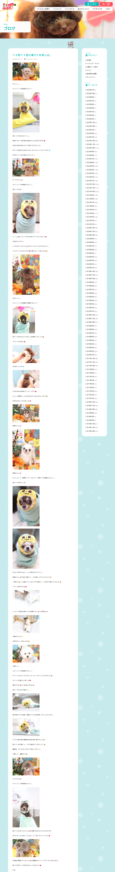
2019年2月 (90, 308)
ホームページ (90, 77)
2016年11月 (90, 406)
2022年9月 (90, 152)
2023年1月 (90, 137)
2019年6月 (90, 293)
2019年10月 (90, 279)
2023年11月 (90, 122)
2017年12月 (90, 358)
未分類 (88, 60)
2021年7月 (90, 202)
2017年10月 (90, 366)
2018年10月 (90, 322)
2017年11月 (90, 362)
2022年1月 (90, 181)
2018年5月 (90, 340)
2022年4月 (90, 170)
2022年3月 (90, 173)
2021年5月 (90, 210)
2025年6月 (90, 104)
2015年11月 (90, 427)
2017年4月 (90, 387)
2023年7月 (90, 130)
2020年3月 (90, 260)
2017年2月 (90, 395)
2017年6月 (90, 380)
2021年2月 (90, 220)
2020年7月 (90, 246)
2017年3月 (90, 391)
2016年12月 (90, 402)
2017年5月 (90, 384)
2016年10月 (90, 409)
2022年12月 (90, 141)
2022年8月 (90, 155)
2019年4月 (90, 300)
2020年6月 (90, 250)
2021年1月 (90, 224)
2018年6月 (90, 337)
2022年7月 (90, 159)
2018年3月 (90, 348)
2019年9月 (90, 282)
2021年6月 (90, 206)
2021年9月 (90, 195)
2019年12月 (90, 271)
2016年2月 (90, 420)
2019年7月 (90, 289)
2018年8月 (90, 329)
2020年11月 (90, 231)
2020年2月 (90, 264)
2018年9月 (90, 326)
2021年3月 (90, 217)
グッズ (88, 70)
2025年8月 (90, 97)
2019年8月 (90, 286)
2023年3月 (90, 133)
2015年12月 (90, 424)
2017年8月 (90, 373)
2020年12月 (90, 228)
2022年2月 (90, 177)
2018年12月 (90, 315)
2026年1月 (90, 90)
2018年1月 (90, 355)
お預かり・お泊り (92, 67)
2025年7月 (90, 101)
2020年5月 (90, 253)
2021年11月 (90, 188)
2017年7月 (90, 377)
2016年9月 (90, 413)
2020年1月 (90, 268)
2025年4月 (90, 108)
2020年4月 (90, 257)
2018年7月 (90, 333)
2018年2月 (90, 351)
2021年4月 (90, 213)
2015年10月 (90, 431)
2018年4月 (90, 344)
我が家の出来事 (91, 74)
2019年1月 (90, 311)
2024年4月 (90, 115)
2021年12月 (90, 184)
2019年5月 (90, 297)
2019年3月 (90, 304)
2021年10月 (90, 191)
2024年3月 (90, 119)
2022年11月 (90, 144)
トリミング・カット (31, 59)
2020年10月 (90, 235)
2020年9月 (90, 239)
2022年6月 (90, 162)
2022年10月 (90, 148)
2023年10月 (90, 126)
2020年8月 (90, 242)
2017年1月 (90, 398)
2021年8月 (90, 199)
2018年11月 (90, 319)
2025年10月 (90, 93)
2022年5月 (90, 166)
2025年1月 (90, 112)
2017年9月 (90, 369)
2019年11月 (90, 275)
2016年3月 (90, 416)
